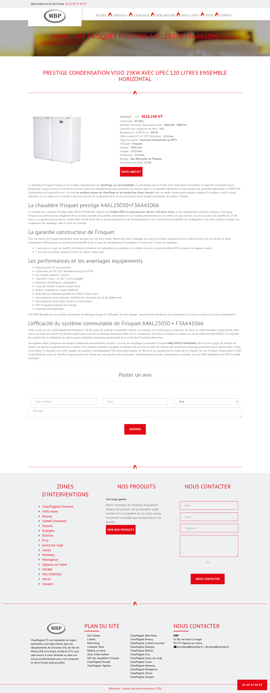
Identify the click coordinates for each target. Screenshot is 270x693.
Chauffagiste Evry (140, 654)
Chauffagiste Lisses (141, 662)
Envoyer (135, 429)
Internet (114, 688)
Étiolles (47, 535)
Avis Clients (190, 15)
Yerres (46, 579)
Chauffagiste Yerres (141, 673)
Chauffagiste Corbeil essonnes (147, 643)
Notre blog (93, 643)
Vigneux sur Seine (54, 564)
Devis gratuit (131, 172)
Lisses (46, 550)
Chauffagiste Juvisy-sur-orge (146, 658)
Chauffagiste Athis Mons (143, 635)
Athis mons (50, 511)
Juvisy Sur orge (52, 545)
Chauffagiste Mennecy (142, 665)
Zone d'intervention (98, 654)
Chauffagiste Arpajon (142, 677)
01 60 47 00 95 (76, 3)
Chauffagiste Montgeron (144, 669)
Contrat (91, 639)
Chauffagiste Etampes (142, 646)
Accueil (101, 15)
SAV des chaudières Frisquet (103, 658)
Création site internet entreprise (138, 688)
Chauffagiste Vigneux (99, 665)
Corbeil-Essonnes (54, 521)
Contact (226, 15)
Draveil (47, 526)
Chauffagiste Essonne (57, 506)
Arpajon (47, 584)
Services (120, 15)
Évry (45, 540)
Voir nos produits (120, 529)
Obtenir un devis (96, 650)
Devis (210, 15)
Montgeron (50, 559)
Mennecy (48, 555)
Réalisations (165, 15)
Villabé (47, 569)
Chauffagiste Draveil (98, 662)
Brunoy (47, 516)
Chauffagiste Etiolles (141, 650)
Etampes (48, 530)
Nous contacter (208, 579)
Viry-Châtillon (52, 574)
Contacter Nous (95, 646)
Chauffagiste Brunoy (141, 639)
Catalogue (141, 15)
